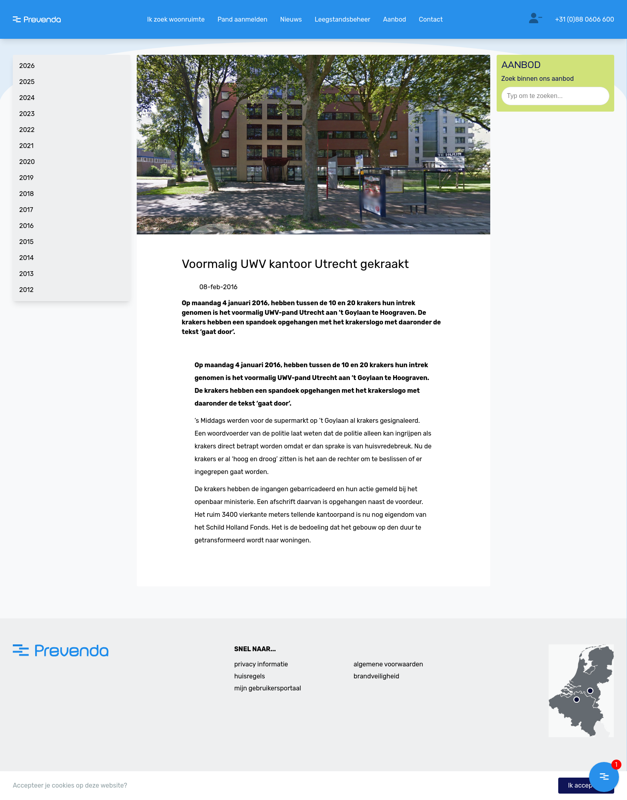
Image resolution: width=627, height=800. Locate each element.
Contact (431, 19)
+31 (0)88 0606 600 (584, 19)
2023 (27, 114)
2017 (26, 210)
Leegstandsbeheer (342, 19)
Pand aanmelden (243, 19)
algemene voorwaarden (388, 664)
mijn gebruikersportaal (267, 688)
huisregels (249, 676)
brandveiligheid (376, 676)
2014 (26, 258)
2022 (26, 130)
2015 (26, 242)
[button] (604, 777)
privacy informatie (261, 664)
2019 (26, 178)
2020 (27, 162)
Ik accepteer (586, 785)
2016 (26, 226)
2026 (27, 66)
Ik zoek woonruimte (176, 19)
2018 (26, 194)
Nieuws (291, 19)
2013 (26, 274)
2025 (26, 82)
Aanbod (394, 19)
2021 (26, 146)
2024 (27, 98)
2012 (26, 290)
